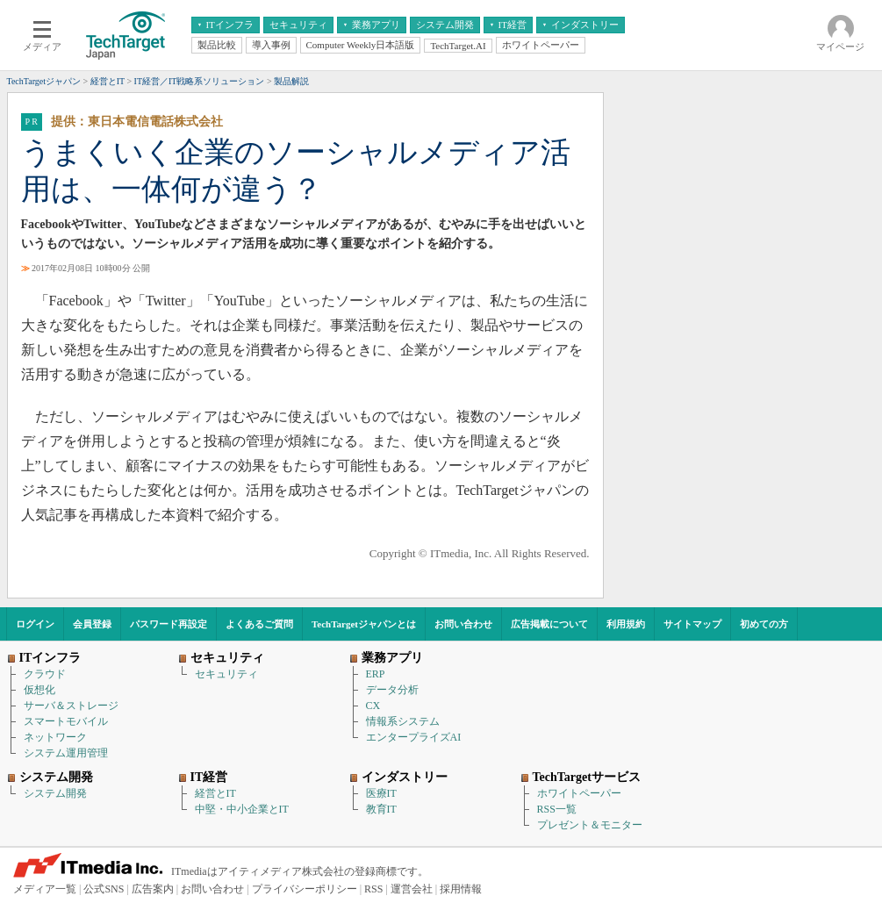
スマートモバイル (66, 721)
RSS (373, 889)
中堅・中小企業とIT (242, 809)
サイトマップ (692, 624)
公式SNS (103, 889)
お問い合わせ (463, 624)
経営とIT (215, 793)
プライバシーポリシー (304, 889)
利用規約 (625, 624)
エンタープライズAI (414, 737)
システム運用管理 (66, 753)
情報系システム (403, 721)
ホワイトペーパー (579, 793)
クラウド (45, 674)
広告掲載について (549, 624)
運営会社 (412, 889)
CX (373, 705)
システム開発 (55, 793)
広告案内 (153, 889)
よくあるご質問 (259, 624)
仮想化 (39, 690)
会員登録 (92, 624)
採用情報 (461, 889)
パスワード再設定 (168, 624)
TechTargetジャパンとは (364, 624)
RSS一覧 (557, 809)
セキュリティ (226, 674)
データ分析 (392, 690)
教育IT (381, 809)
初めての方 (764, 624)
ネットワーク (55, 737)
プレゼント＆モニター (589, 825)
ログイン (35, 624)
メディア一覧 (44, 889)
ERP (375, 674)
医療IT (381, 793)
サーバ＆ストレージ (71, 705)
